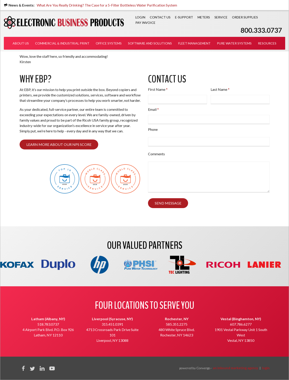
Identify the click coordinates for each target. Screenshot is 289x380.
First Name (156, 89)
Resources (267, 43)
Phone (153, 129)
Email (152, 109)
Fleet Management (194, 43)
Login (140, 17)
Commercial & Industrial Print (62, 43)
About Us (21, 43)
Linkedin (42, 368)
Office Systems (109, 43)
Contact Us (160, 17)
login (266, 368)
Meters (204, 17)
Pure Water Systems (234, 43)
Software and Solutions (150, 43)
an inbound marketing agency (235, 368)
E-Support (184, 17)
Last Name (219, 89)
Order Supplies (245, 17)
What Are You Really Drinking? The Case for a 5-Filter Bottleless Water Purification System (107, 5)
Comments (156, 154)
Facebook (23, 368)
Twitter (32, 368)
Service (221, 17)
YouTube (52, 368)
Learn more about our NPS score (58, 144)
